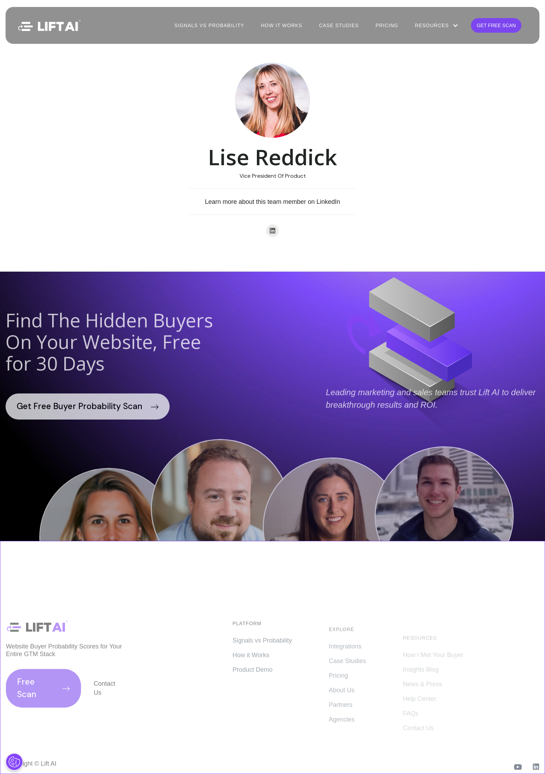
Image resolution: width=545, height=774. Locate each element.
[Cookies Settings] (14, 762)
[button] (436, 25)
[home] (49, 25)
